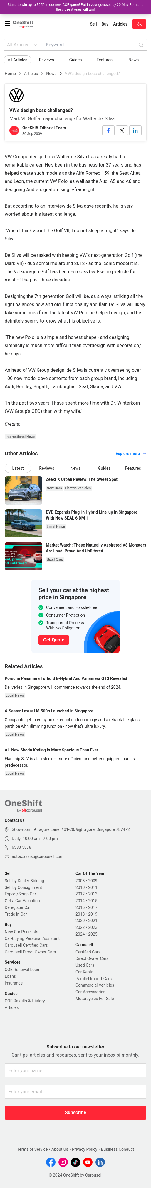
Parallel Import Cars (94, 978)
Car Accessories (90, 992)
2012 (80, 894)
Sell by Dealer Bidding (24, 880)
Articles (31, 73)
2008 (80, 880)
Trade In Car (16, 914)
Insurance (14, 983)
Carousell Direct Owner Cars (30, 952)
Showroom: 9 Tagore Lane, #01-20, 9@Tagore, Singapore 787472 (71, 829)
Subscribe (75, 1112)
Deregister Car (18, 907)
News (133, 59)
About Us (59, 1149)
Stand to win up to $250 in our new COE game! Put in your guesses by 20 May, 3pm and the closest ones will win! (75, 7)
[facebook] (108, 130)
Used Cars (85, 965)
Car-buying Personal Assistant (32, 938)
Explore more (130, 453)
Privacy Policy (84, 1149)
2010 (80, 887)
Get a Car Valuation (22, 900)
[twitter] (122, 130)
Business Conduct (117, 1149)
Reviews (46, 59)
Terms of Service (32, 1149)
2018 (80, 914)
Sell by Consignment (23, 887)
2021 (92, 920)
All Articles (22, 45)
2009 (92, 880)
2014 (80, 900)
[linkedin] (135, 130)
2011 (92, 887)
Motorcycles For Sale (95, 998)
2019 (92, 914)
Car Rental (85, 972)
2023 (92, 927)
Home (10, 73)
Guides (75, 59)
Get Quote (53, 640)
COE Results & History (25, 1001)
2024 (80, 934)
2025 (92, 934)
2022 (80, 927)
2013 (92, 894)
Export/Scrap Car (20, 894)
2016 (80, 907)
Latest (18, 468)
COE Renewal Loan (22, 969)
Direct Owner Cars (92, 958)
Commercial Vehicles (95, 985)
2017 (92, 907)
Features (105, 59)
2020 (80, 920)
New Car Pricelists (21, 931)
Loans (10, 976)
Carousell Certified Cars (26, 945)
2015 (92, 900)
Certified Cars (88, 952)
